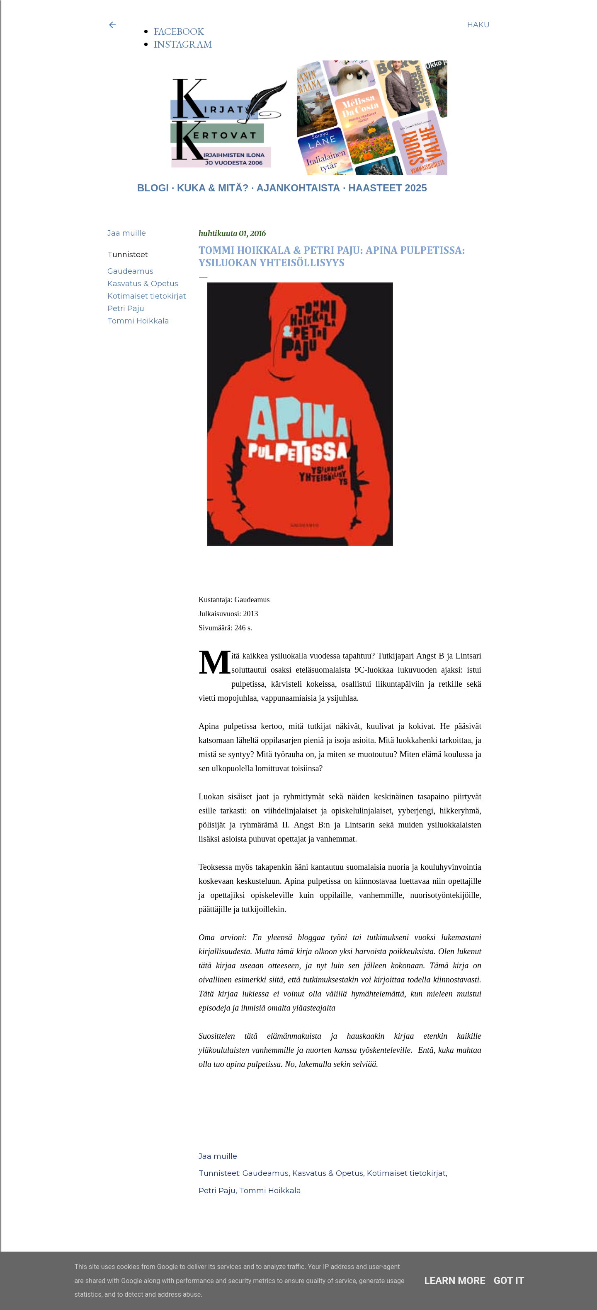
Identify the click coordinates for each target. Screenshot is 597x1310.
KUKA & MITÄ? (212, 187)
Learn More (454, 1280)
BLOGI (153, 187)
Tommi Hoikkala (138, 321)
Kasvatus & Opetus (142, 283)
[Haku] (478, 25)
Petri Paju (125, 308)
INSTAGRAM (183, 44)
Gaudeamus (130, 271)
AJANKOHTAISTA (298, 187)
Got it (509, 1280)
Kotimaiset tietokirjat (146, 296)
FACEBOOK (179, 31)
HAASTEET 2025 (387, 187)
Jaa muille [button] (126, 233)
